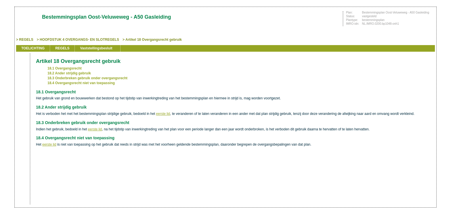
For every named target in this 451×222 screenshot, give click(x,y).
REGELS (26, 40)
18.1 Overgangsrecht (64, 68)
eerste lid (163, 114)
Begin (22, 72)
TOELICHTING (33, 48)
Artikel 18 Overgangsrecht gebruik (153, 40)
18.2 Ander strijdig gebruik (69, 73)
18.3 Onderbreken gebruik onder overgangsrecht (87, 78)
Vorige (22, 81)
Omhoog (22, 98)
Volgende (22, 89)
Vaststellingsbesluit (96, 48)
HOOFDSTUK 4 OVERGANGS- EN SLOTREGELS (79, 40)
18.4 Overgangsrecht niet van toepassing (81, 83)
